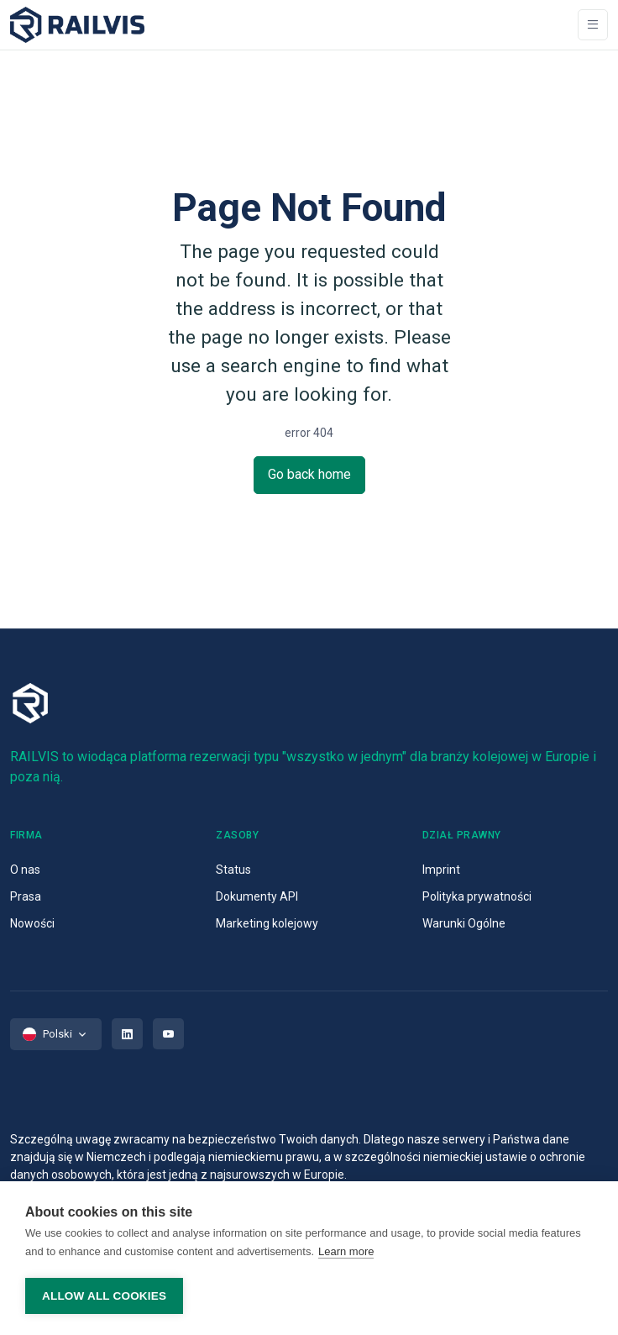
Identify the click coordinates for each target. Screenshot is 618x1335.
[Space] (77, 25)
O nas (25, 869)
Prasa (25, 896)
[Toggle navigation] (593, 24)
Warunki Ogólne (463, 923)
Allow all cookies (104, 1296)
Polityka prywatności (477, 896)
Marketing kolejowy (267, 923)
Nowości (32, 923)
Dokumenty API (257, 896)
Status (233, 869)
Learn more (346, 1251)
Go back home (309, 474)
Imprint (441, 869)
